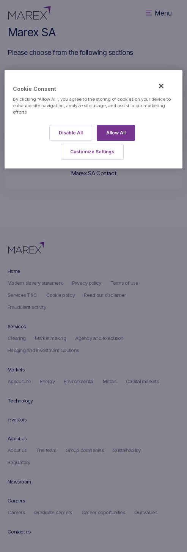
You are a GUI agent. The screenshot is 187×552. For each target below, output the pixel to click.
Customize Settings (92, 152)
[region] (93, 119)
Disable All (71, 133)
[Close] (161, 86)
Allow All (116, 133)
